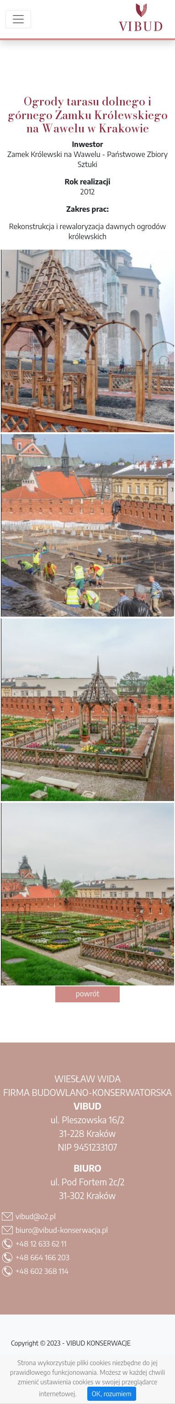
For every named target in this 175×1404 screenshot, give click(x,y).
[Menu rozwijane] (18, 19)
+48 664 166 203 (42, 1257)
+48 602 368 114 (42, 1271)
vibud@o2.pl (36, 1216)
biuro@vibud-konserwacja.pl (62, 1230)
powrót (88, 993)
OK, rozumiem (112, 1394)
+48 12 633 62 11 (41, 1243)
